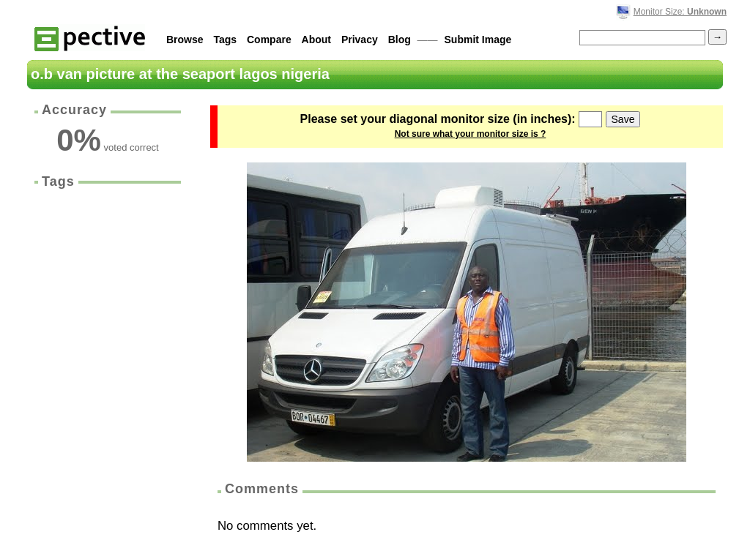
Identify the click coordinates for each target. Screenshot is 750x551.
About (316, 39)
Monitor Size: (680, 12)
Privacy (359, 39)
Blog (399, 39)
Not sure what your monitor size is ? (470, 134)
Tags (225, 39)
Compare (269, 39)
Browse (185, 39)
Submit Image (478, 39)
